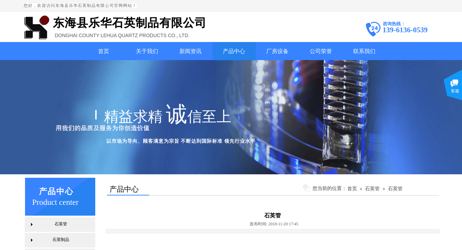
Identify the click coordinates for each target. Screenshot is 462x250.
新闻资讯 (190, 51)
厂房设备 (277, 51)
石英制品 (60, 239)
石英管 (372, 188)
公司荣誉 (321, 51)
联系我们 (364, 51)
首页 (103, 51)
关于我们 (147, 51)
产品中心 (234, 51)
